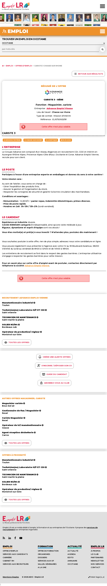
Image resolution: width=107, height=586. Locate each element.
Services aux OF (46, 561)
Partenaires (97, 557)
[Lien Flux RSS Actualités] (4, 538)
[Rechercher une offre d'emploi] (102, 49)
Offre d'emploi (10, 551)
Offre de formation (48, 551)
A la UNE (42, 567)
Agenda (71, 554)
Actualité (75, 546)
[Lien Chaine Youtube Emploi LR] (20, 538)
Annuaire (72, 561)
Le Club (95, 554)
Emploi (9, 66)
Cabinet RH (8, 561)
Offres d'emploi (23, 66)
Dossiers (42, 557)
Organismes (44, 554)
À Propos (95, 551)
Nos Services (97, 564)
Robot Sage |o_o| (96, 577)
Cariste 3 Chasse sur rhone (48, 66)
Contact (95, 567)
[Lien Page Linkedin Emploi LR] (9, 538)
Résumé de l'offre (53, 86)
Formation (45, 546)
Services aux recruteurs (16, 564)
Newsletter (97, 561)
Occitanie (73, 564)
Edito (70, 557)
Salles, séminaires (47, 564)
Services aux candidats (15, 554)
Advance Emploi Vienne (37, 265)
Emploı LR (97, 546)
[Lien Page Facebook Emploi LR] (15, 538)
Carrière (7, 557)
